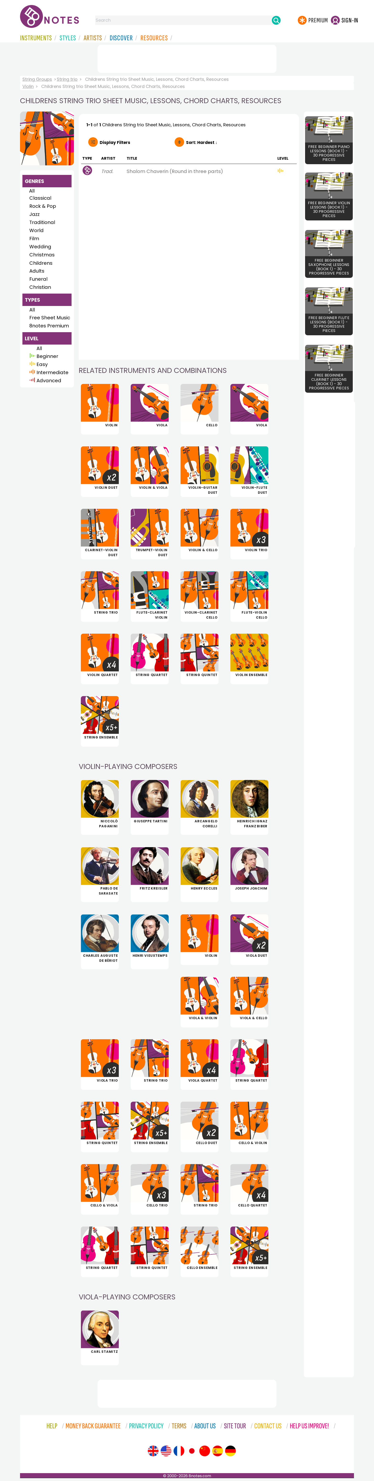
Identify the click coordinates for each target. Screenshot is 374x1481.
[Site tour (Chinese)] (205, 1451)
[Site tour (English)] (153, 1451)
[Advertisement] (187, 58)
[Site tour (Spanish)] (217, 1451)
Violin (28, 86)
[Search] (276, 20)
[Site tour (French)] (179, 1451)
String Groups (37, 79)
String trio (67, 79)
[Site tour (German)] (230, 1451)
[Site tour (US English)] (166, 1451)
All (32, 191)
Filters (115, 142)
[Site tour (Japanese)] (192, 1451)
